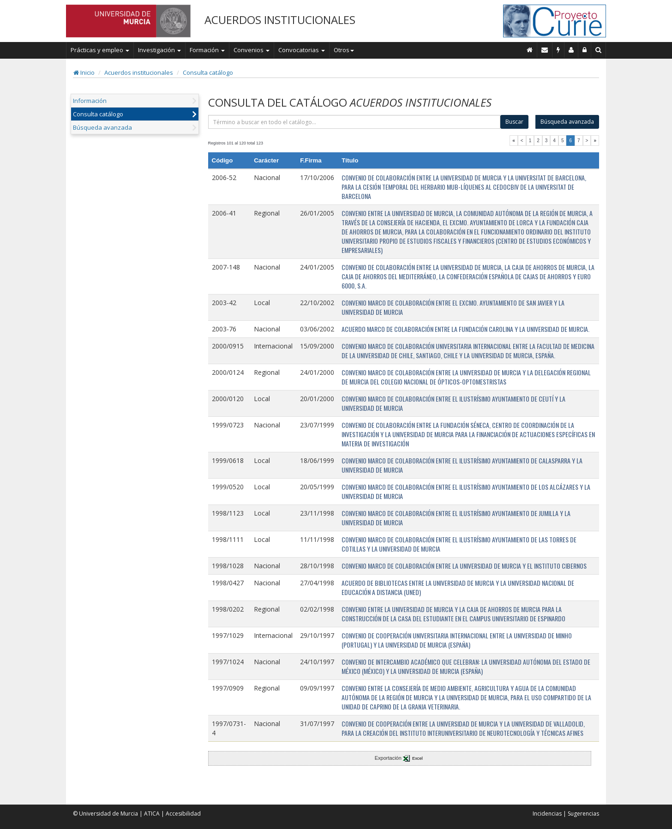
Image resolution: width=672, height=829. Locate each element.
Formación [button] (207, 50)
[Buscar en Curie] (598, 50)
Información (90, 100)
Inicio (84, 72)
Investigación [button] (159, 50)
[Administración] (584, 50)
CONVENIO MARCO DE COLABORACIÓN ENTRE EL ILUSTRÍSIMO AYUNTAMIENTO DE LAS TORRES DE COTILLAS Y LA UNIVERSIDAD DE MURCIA (459, 544)
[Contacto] (544, 50)
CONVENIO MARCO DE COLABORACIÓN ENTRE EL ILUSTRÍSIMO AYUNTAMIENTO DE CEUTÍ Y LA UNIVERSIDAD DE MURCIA (453, 403)
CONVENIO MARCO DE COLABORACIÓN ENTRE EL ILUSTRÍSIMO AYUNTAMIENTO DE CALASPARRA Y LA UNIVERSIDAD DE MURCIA (462, 465)
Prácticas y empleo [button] (100, 50)
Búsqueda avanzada (102, 127)
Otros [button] (344, 50)
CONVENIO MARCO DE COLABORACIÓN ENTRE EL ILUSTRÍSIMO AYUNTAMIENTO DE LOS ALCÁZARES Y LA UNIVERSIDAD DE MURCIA (466, 491)
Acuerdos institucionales (138, 72)
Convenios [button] (252, 50)
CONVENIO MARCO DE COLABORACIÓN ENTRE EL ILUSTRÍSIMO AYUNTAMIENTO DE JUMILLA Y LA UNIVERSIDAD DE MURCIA (456, 517)
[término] (354, 122)
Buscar (514, 122)
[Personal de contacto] (571, 50)
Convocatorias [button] (301, 50)
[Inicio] (529, 50)
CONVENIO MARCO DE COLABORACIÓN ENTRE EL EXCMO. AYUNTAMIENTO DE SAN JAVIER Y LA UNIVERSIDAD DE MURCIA (453, 307)
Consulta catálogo (208, 72)
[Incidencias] (558, 50)
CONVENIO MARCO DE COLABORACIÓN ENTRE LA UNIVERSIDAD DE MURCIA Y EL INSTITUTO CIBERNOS (464, 566)
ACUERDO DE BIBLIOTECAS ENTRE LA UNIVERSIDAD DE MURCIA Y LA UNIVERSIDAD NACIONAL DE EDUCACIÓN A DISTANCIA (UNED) (458, 587)
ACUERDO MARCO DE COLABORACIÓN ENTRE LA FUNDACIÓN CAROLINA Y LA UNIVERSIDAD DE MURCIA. (465, 329)
